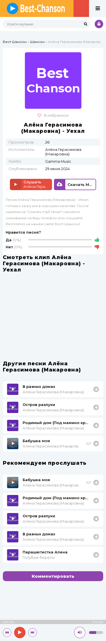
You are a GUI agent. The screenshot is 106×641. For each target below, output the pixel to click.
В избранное (53, 115)
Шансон (37, 42)
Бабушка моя (36, 440)
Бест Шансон (15, 42)
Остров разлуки (39, 404)
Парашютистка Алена (45, 552)
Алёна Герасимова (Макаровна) (53, 392)
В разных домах (39, 386)
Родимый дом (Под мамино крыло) (57, 422)
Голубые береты (39, 557)
